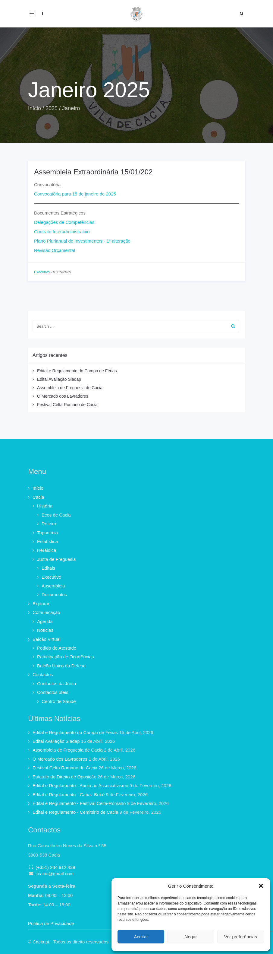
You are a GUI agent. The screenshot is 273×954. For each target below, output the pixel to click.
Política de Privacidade (51, 923)
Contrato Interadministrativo (61, 231)
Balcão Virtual (46, 639)
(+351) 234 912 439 (55, 867)
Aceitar (141, 936)
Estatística (47, 541)
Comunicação (46, 612)
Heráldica (46, 550)
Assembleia (53, 585)
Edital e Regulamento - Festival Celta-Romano (79, 803)
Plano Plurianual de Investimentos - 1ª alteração (82, 240)
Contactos (43, 674)
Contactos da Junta (56, 683)
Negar (191, 936)
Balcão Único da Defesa (61, 665)
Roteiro (49, 523)
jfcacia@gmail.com (55, 873)
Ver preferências (240, 936)
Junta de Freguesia (56, 559)
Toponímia (47, 532)
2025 (52, 108)
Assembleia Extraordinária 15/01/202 (93, 172)
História (44, 505)
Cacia (38, 497)
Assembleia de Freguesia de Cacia (69, 387)
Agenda (45, 621)
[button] (261, 886)
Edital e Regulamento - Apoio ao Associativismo (80, 785)
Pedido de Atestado (56, 647)
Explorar (41, 603)
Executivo (42, 272)
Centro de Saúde (59, 701)
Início (34, 108)
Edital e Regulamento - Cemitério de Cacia (75, 812)
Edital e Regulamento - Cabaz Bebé (69, 794)
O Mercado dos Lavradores (62, 396)
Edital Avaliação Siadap (59, 379)
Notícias (45, 630)
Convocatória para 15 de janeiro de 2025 (75, 193)
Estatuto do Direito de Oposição (64, 776)
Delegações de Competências (64, 222)
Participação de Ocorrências (65, 656)
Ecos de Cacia (56, 514)
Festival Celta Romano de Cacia (67, 404)
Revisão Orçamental (54, 250)
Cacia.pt (41, 941)
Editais (48, 568)
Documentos (54, 594)
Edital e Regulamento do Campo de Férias (77, 370)
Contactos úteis (52, 692)
